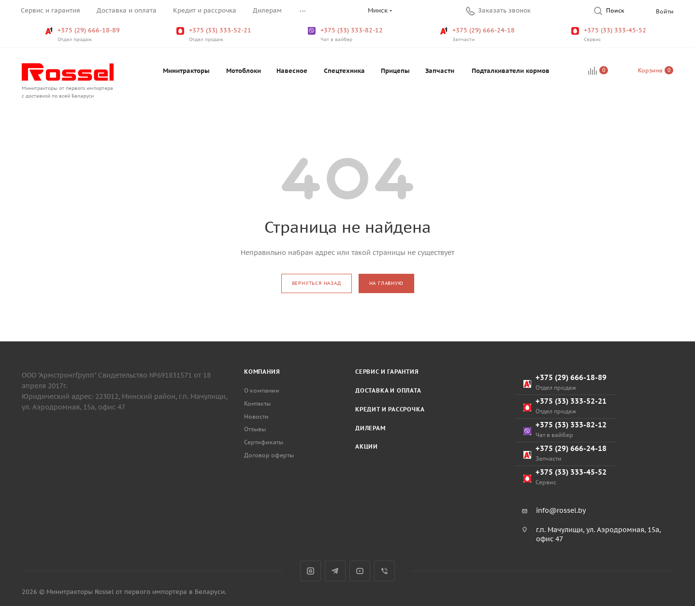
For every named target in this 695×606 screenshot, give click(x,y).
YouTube (359, 571)
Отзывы (255, 429)
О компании (261, 390)
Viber (384, 571)
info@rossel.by (561, 510)
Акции (366, 446)
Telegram (335, 571)
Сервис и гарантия (387, 371)
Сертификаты (263, 442)
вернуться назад (316, 283)
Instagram (310, 571)
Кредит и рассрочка (389, 409)
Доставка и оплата (388, 390)
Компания (262, 371)
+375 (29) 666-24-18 (478, 34)
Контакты (257, 403)
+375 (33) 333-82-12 (346, 34)
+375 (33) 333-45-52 (609, 34)
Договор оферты (269, 455)
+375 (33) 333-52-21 (214, 34)
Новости (256, 416)
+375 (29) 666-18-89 (83, 34)
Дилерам (370, 428)
